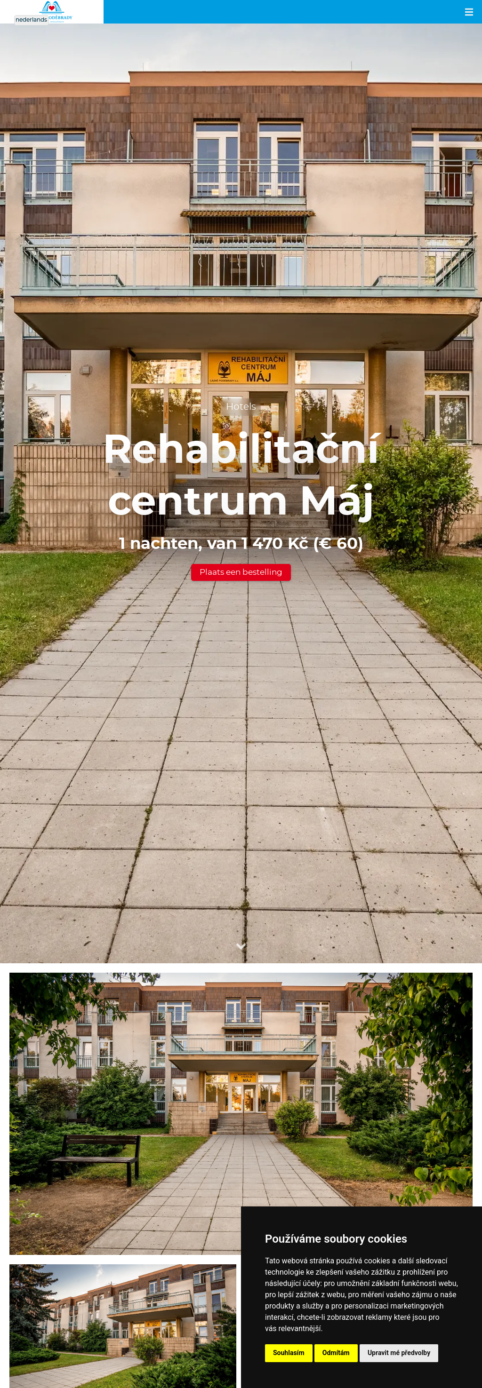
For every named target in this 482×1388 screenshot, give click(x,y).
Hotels (241, 407)
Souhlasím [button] (289, 1352)
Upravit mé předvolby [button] (399, 1352)
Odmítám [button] (336, 1352)
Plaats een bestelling (241, 572)
